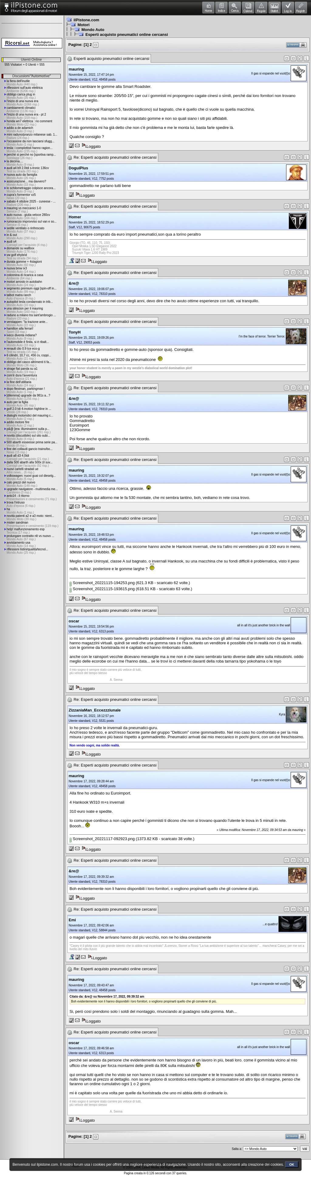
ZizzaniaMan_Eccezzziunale (95, 710)
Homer (75, 217)
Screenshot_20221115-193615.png (102, 589)
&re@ (74, 283)
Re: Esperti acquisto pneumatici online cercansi (114, 157)
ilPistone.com (86, 20)
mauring (76, 69)
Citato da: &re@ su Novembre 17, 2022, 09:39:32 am (107, 996)
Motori (83, 25)
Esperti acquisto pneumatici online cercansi (126, 34)
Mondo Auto (92, 29)
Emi (72, 920)
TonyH (74, 332)
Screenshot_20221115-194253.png (102, 582)
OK (291, 1164)
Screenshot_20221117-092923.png (102, 838)
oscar (74, 621)
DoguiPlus (78, 168)
